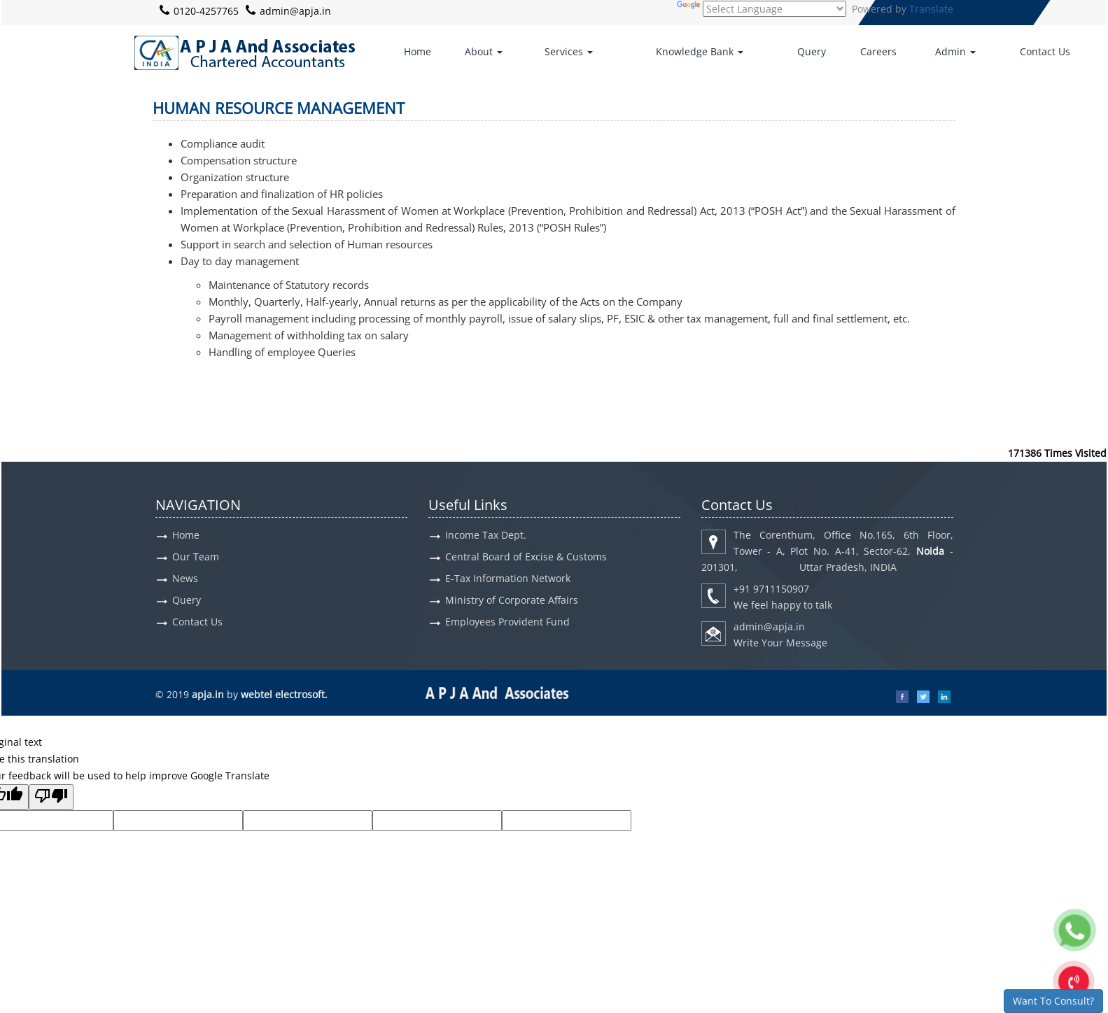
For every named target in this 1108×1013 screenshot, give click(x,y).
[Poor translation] (51, 797)
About (484, 51)
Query (811, 51)
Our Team (195, 556)
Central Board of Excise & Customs (526, 556)
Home (417, 51)
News (185, 578)
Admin (955, 51)
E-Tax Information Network (507, 578)
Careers (878, 51)
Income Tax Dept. (485, 534)
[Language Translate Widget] (774, 9)
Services (569, 51)
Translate (931, 8)
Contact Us (1045, 51)
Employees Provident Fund (507, 621)
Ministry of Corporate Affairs (511, 600)
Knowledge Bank (699, 51)
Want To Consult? (1053, 1000)
